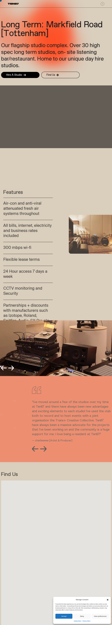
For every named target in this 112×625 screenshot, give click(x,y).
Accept (63, 616)
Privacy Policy (86, 621)
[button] (108, 600)
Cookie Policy (77, 621)
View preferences (100, 616)
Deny (82, 616)
